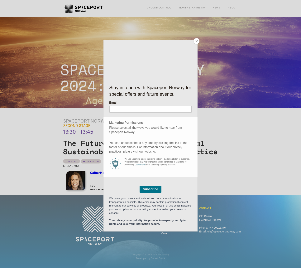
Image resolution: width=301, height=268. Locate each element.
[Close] (196, 41)
